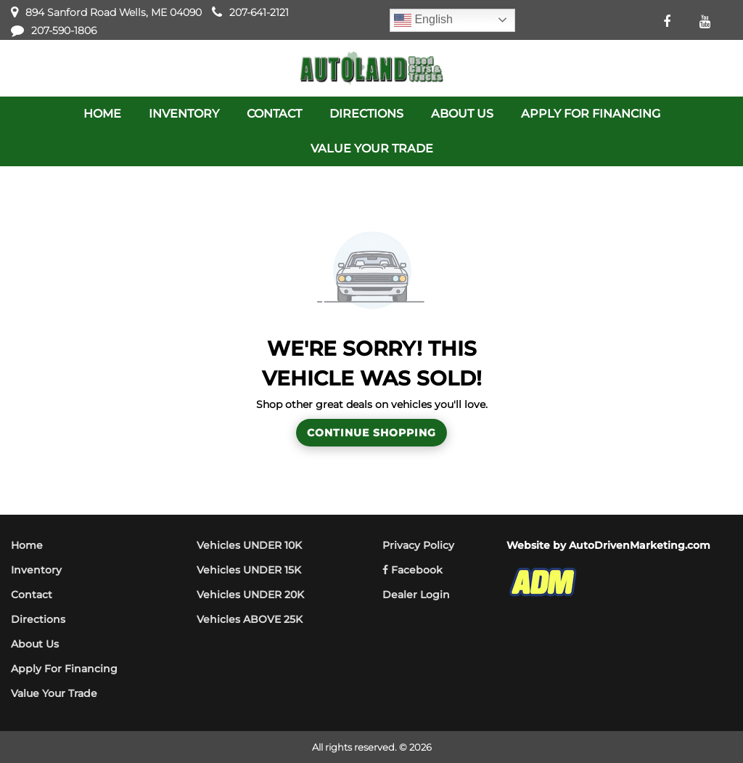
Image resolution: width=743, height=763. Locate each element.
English (423, 20)
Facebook (412, 569)
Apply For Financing (64, 668)
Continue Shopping (371, 432)
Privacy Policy (418, 545)
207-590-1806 (64, 30)
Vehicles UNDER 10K (249, 545)
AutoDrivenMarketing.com (639, 545)
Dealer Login (416, 594)
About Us (35, 643)
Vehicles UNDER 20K (250, 594)
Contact (31, 594)
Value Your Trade (54, 693)
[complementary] (699, 719)
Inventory (36, 569)
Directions (38, 619)
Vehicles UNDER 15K (249, 569)
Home (27, 545)
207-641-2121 (259, 12)
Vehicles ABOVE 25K (250, 619)
